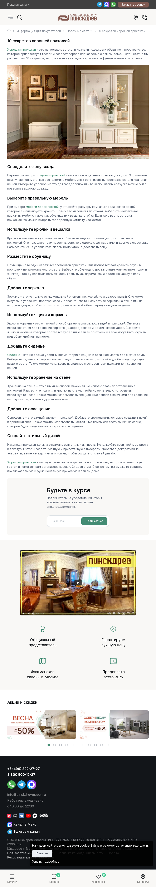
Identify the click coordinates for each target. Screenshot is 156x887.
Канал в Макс (21, 824)
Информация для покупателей (39, 31)
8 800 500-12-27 (21, 774)
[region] (78, 29)
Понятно (42, 853)
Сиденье (13, 355)
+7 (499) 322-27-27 (23, 769)
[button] (49, 745)
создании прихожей (50, 175)
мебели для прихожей (42, 206)
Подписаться (94, 521)
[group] (42, 724)
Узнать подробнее (45, 861)
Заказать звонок (133, 4)
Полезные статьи (79, 31)
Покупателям (17, 4)
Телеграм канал (23, 831)
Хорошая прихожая (21, 49)
